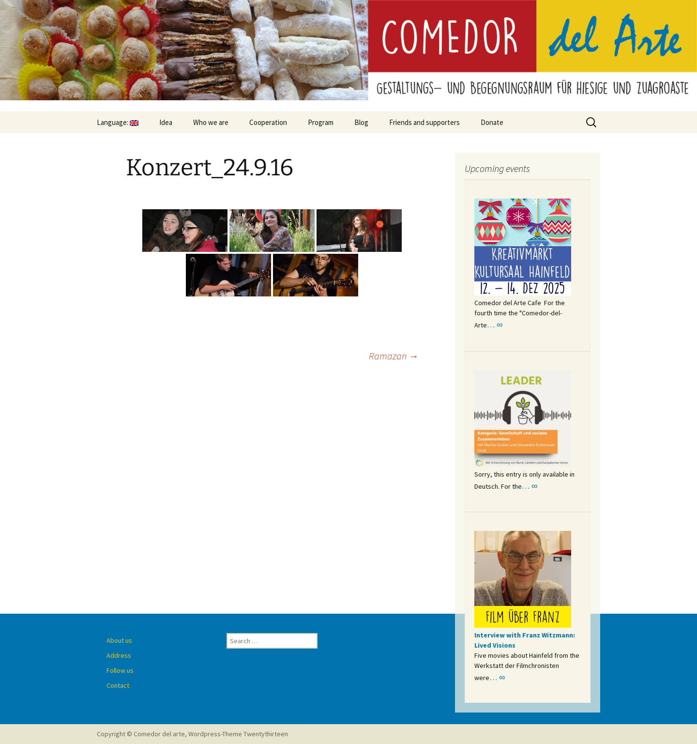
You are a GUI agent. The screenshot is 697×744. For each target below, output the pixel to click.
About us (119, 640)
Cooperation (268, 122)
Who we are (210, 122)
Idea (165, 122)
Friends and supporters (424, 122)
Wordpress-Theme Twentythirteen (238, 733)
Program (320, 122)
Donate (492, 122)
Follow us (120, 670)
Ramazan (393, 356)
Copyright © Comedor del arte (141, 733)
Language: (117, 122)
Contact (117, 685)
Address (118, 655)
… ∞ (494, 324)
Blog (361, 122)
